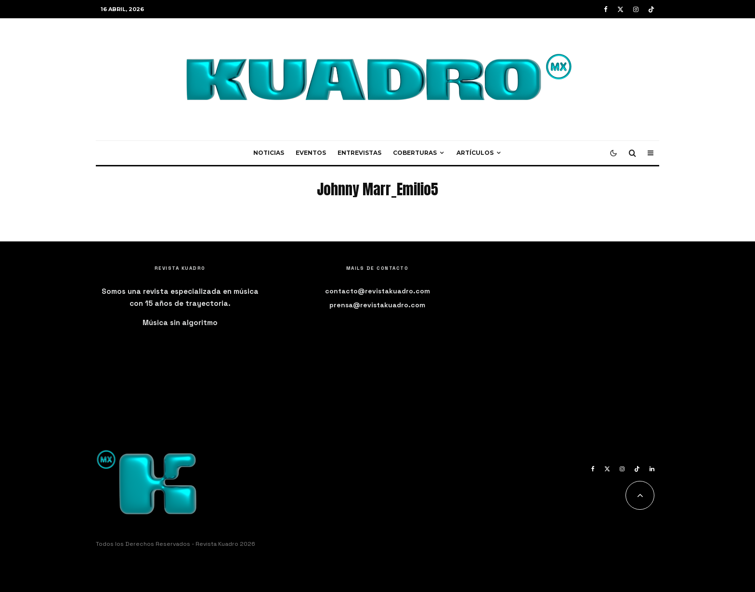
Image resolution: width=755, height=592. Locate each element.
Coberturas (415, 152)
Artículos (475, 152)
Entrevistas (359, 152)
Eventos (311, 152)
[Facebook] (605, 9)
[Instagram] (635, 9)
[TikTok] (651, 9)
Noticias (268, 152)
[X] (620, 9)
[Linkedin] (652, 469)
